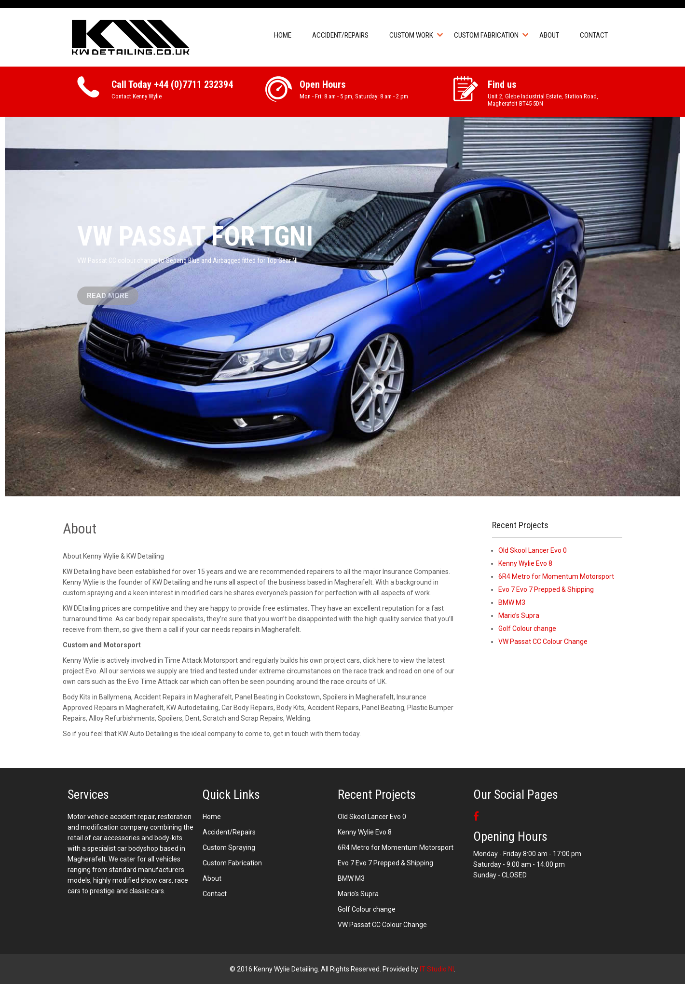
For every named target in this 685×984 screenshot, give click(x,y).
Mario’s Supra (518, 615)
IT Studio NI (437, 969)
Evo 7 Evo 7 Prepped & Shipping (546, 589)
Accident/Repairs (340, 35)
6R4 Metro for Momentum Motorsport (556, 576)
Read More (108, 295)
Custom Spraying (229, 847)
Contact (594, 35)
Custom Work (411, 35)
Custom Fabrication (486, 35)
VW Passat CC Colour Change (543, 641)
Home (282, 35)
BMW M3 (511, 602)
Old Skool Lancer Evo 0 (532, 550)
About (549, 35)
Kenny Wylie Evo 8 (525, 563)
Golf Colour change (527, 628)
